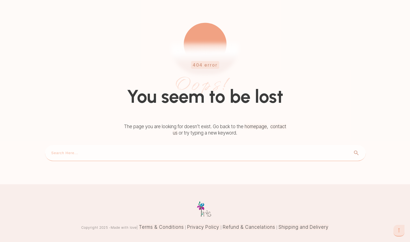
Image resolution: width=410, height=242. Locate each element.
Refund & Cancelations (249, 227)
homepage (256, 126)
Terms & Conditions (161, 227)
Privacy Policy (204, 227)
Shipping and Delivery (304, 227)
